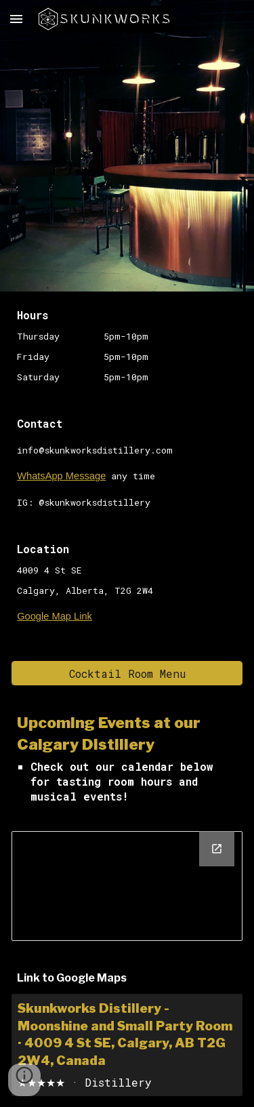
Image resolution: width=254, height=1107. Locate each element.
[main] (127, 345)
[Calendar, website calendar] (127, 886)
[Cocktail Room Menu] (127, 673)
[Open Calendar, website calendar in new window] (216, 848)
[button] (16, 18)
